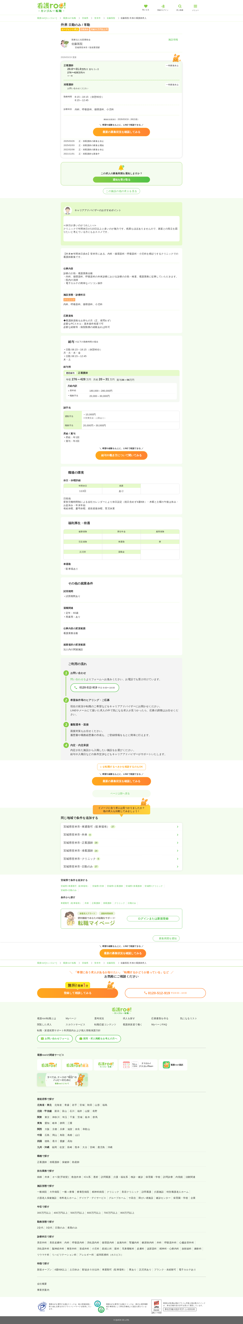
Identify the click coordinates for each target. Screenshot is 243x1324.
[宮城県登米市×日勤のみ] (121, 866)
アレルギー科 (86, 1254)
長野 (94, 1111)
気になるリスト (188, 1018)
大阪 (47, 1129)
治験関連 (190, 1177)
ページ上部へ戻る (121, 793)
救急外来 (76, 1177)
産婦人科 (107, 1248)
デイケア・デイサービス (92, 1198)
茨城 (79, 1117)
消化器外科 (43, 1248)
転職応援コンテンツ (105, 1024)
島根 (70, 1135)
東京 (47, 1117)
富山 (64, 1111)
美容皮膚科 (56, 1242)
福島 (104, 1105)
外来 (87, 903)
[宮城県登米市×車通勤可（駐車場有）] (121, 827)
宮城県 (85, 18)
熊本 (77, 1147)
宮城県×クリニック (154, 886)
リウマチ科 (43, 1254)
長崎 (69, 1147)
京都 (54, 1129)
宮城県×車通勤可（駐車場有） (75, 886)
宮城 (82, 1105)
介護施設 (159, 1191)
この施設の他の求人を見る (121, 191)
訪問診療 (168, 1177)
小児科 (95, 1248)
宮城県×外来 (98, 886)
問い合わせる (78, 679)
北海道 (58, 1105)
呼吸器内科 (78, 1242)
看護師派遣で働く (132, 1024)
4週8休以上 (61, 1269)
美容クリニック (130, 1191)
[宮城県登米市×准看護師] (121, 851)
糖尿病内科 (148, 1242)
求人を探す (129, 1018)
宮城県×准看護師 (134, 886)
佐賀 (62, 1147)
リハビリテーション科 (64, 1254)
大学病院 (54, 1191)
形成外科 (84, 1248)
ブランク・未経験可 (165, 1269)
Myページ (71, 1018)
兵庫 (62, 1129)
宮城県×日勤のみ (69, 890)
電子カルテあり (187, 1269)
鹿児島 (101, 1147)
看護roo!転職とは (46, 1018)
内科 (66, 1242)
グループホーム (117, 1198)
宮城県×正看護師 (115, 886)
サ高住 (132, 1198)
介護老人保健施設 (47, 1198)
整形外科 (72, 1248)
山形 (97, 1105)
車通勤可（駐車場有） (71, 903)
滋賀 (70, 1129)
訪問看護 (106, 1177)
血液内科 (122, 1242)
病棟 (39, 1177)
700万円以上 (111, 1212)
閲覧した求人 (44, 1024)
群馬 (95, 1117)
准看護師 (107, 903)
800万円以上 (127, 1212)
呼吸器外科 (170, 1242)
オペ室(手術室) (60, 1177)
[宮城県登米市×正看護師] (121, 843)
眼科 (116, 1248)
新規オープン (44, 1269)
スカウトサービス (75, 1024)
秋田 (89, 1105)
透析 (95, 1177)
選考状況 (99, 1018)
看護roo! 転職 (69, 18)
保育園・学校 (153, 1177)
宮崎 (92, 1147)
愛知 (47, 1123)
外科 (159, 1242)
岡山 (54, 1135)
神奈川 (56, 1117)
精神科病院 (98, 1191)
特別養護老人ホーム (177, 1191)
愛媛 (62, 1141)
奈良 (77, 1129)
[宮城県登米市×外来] (121, 835)
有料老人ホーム (67, 1198)
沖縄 (110, 1147)
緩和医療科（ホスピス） (110, 1254)
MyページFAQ (159, 1024)
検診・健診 (137, 1177)
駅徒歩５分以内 (90, 1269)
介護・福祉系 (120, 1177)
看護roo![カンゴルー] (47, 18)
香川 (54, 1141)
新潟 (57, 1111)
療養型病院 (83, 1191)
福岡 (54, 1147)
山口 (77, 1135)
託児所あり (145, 1269)
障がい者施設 (146, 1198)
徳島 (47, 1141)
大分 (84, 1147)
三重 (70, 1123)
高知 (70, 1141)
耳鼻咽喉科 (128, 1248)
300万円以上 (44, 1212)
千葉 (72, 1117)
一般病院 (42, 1191)
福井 (79, 1111)
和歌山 (86, 1129)
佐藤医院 (111, 18)
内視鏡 (179, 1177)
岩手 (74, 1105)
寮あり (132, 1269)
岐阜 (54, 1123)
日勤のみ (132, 903)
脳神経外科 (58, 1248)
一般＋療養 (68, 1191)
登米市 (97, 18)
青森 (66, 1105)
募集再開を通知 (166, 938)
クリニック (119, 903)
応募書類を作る (159, 1018)
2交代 (40, 1227)
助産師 (75, 1162)
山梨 (87, 1111)
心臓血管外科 (186, 1242)
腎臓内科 (134, 1242)
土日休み (74, 1269)
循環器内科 (108, 1242)
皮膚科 (140, 1248)
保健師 (65, 1162)
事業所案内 (43, 1290)
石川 (72, 1111)
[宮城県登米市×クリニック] (121, 859)
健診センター (163, 1198)
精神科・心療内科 (169, 1248)
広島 (47, 1135)
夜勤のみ (72, 1227)
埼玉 (64, 1117)
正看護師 (96, 903)
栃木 (87, 1117)
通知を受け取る (121, 179)
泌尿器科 (152, 1248)
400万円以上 (61, 1212)
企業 (193, 1198)
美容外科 (42, 1242)
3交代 (49, 1227)
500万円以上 (77, 1212)
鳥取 (62, 1135)
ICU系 (87, 1177)
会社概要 (42, 1283)
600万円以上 (94, 1212)
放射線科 (187, 1248)
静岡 (62, 1123)
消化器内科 (93, 1242)
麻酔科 (197, 1248)
